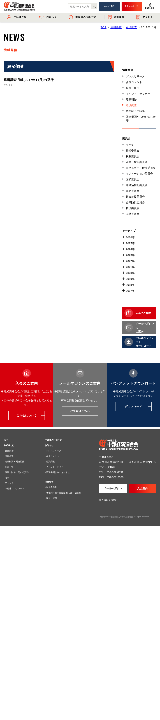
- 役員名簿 (8, 456)
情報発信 (116, 27)
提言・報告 (132, 87)
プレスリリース (135, 76)
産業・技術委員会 (136, 162)
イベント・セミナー (138, 93)
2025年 (130, 243)
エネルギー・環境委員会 (141, 167)
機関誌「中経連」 (136, 110)
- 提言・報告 (51, 498)
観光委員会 (132, 190)
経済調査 (131, 27)
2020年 (130, 272)
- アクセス (8, 483)
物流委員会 (132, 208)
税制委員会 (132, 156)
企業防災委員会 (135, 202)
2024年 (130, 249)
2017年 (130, 290)
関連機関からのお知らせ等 (141, 118)
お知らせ (49, 445)
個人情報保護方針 (108, 500)
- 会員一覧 (8, 467)
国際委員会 (132, 179)
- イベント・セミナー (55, 467)
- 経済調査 (50, 461)
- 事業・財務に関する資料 (16, 472)
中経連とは (9, 445)
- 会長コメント (52, 456)
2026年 (130, 237)
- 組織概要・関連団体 (14, 461)
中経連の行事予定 (53, 440)
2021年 (130, 266)
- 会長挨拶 (8, 451)
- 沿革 (6, 478)
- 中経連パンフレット (14, 488)
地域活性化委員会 (136, 185)
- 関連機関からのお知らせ (57, 472)
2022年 (130, 261)
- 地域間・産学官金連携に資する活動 (63, 492)
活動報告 (131, 99)
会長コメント (134, 82)
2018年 (130, 284)
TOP (103, 27)
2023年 (130, 255)
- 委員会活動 (51, 487)
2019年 (130, 278)
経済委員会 (132, 150)
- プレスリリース (53, 451)
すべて (130, 144)
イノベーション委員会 (139, 173)
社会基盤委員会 (135, 196)
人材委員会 (132, 213)
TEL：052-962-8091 (111, 472)
